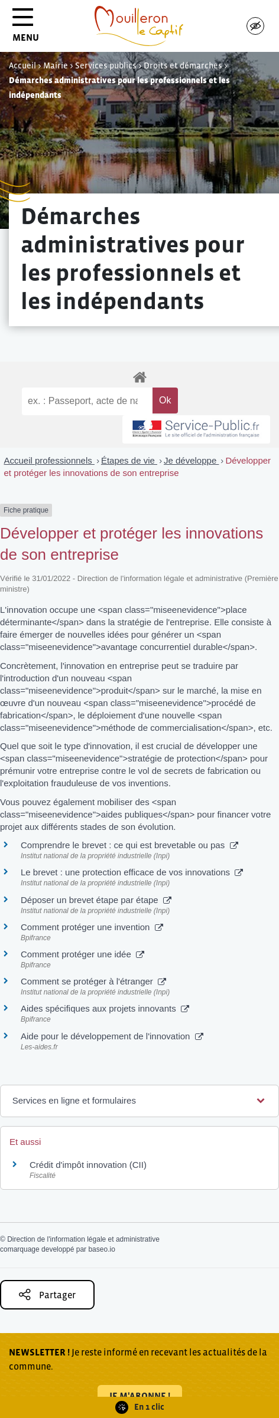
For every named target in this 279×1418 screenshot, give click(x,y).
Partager (47, 1294)
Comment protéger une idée (82, 954)
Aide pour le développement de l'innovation (112, 1036)
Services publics (106, 65)
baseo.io (101, 1249)
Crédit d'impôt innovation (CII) (88, 1165)
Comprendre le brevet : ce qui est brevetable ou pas (129, 845)
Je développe (191, 460)
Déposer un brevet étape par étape (96, 900)
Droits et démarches (183, 65)
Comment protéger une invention (92, 927)
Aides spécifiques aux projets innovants (105, 1008)
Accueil (22, 65)
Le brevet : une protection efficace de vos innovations (132, 872)
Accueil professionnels (49, 460)
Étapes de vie (129, 460)
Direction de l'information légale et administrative (83, 1239)
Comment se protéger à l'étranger (93, 981)
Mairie (55, 65)
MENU (25, 29)
